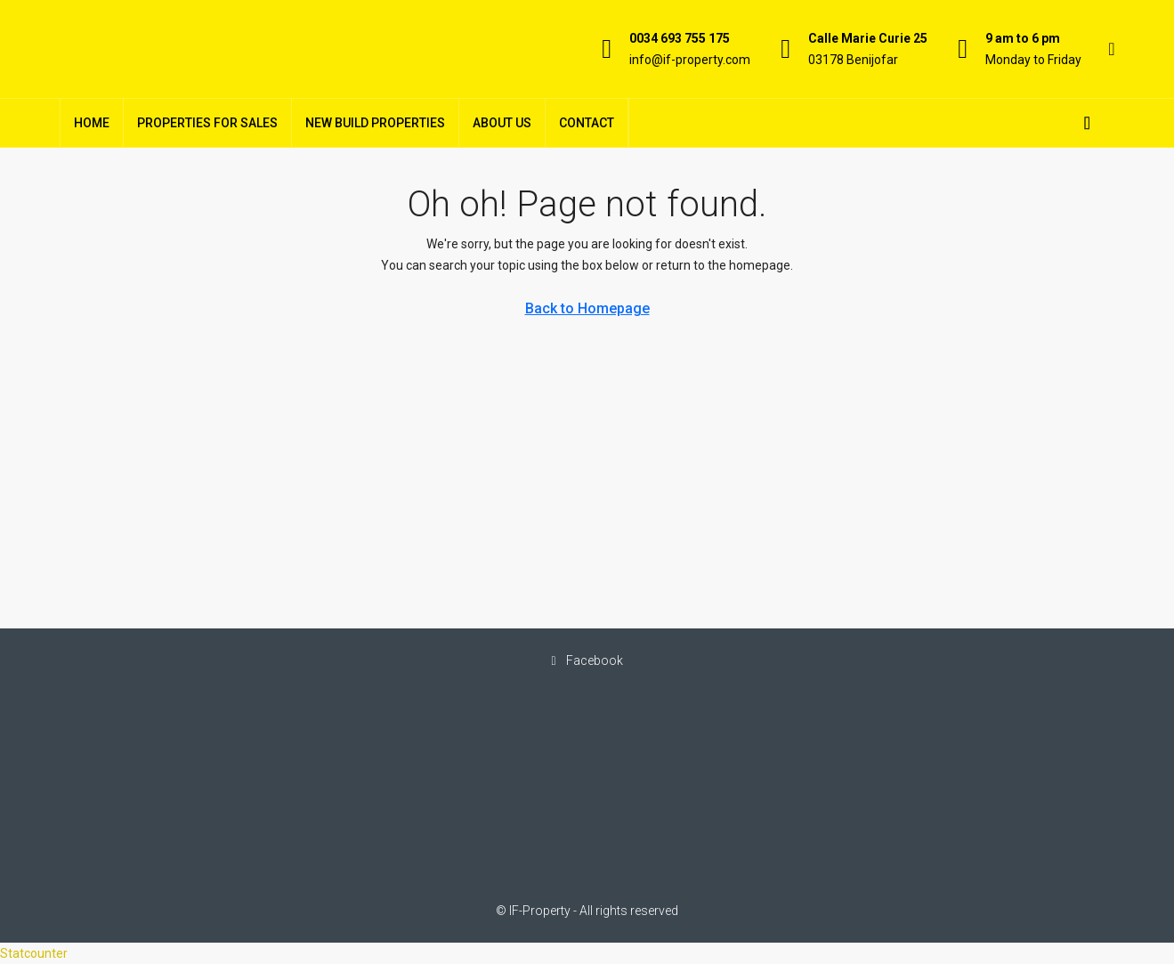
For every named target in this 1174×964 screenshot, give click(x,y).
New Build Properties (375, 123)
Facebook (586, 660)
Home (91, 123)
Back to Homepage (587, 308)
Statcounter (34, 953)
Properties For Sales (207, 123)
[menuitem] (1087, 123)
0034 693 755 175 (679, 38)
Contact (586, 123)
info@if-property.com (689, 60)
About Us (502, 123)
